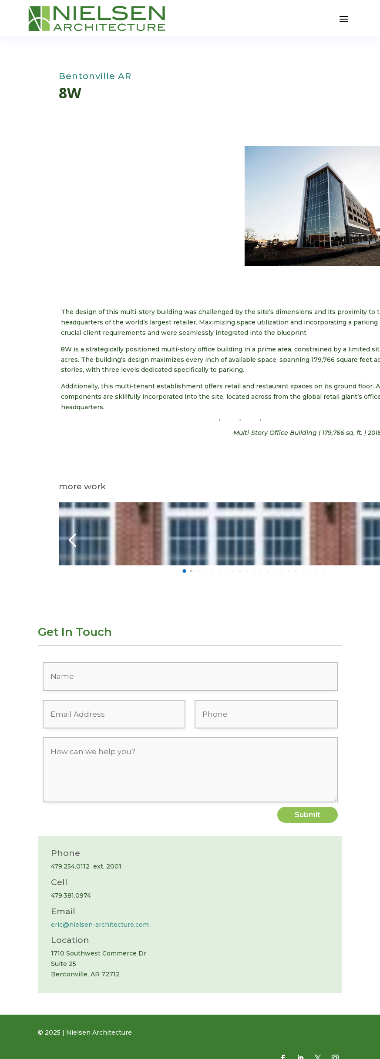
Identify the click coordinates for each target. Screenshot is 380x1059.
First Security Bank (109, 527)
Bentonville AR (95, 76)
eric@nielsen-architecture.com (100, 925)
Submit (307, 815)
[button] (69, 196)
